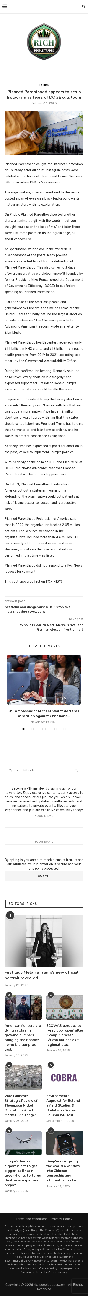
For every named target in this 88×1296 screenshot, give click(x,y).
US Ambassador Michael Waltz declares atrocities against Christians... (44, 714)
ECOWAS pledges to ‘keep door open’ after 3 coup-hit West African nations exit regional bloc (64, 1035)
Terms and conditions (31, 1219)
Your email (44, 846)
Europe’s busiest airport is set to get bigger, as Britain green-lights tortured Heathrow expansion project (23, 1173)
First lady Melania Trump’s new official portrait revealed (41, 975)
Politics (44, 85)
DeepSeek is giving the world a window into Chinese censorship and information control (63, 1171)
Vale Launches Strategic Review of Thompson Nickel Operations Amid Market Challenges (21, 1105)
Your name (44, 821)
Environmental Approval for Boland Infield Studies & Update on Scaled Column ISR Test (63, 1105)
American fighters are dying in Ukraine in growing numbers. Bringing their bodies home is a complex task (23, 1037)
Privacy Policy (61, 1219)
